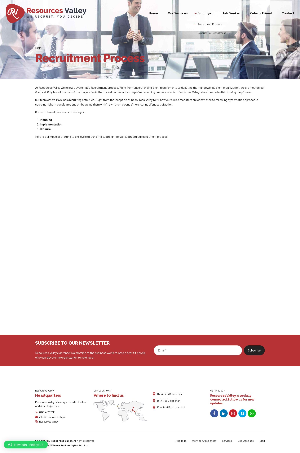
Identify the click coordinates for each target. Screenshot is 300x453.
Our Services (178, 13)
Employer (205, 13)
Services (227, 440)
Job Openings (246, 440)
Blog (262, 440)
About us (181, 440)
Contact (288, 13)
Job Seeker (231, 13)
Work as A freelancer (204, 440)
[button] (26, 444)
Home (153, 13)
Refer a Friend (261, 13)
